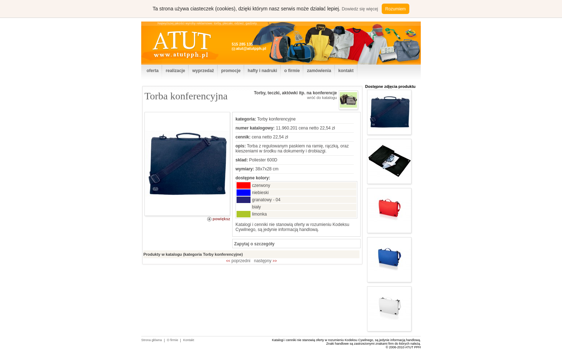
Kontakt (188, 340)
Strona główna (151, 340)
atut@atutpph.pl (251, 48)
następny (265, 260)
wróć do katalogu (322, 97)
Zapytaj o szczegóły (254, 243)
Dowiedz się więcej (360, 8)
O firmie (172, 340)
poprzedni (238, 260)
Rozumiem (395, 8)
